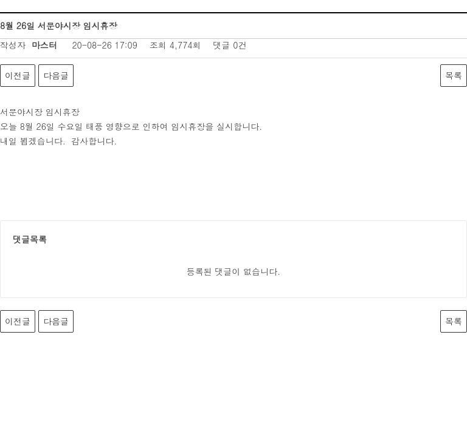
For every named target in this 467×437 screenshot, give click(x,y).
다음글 (56, 75)
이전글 (17, 75)
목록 (453, 75)
